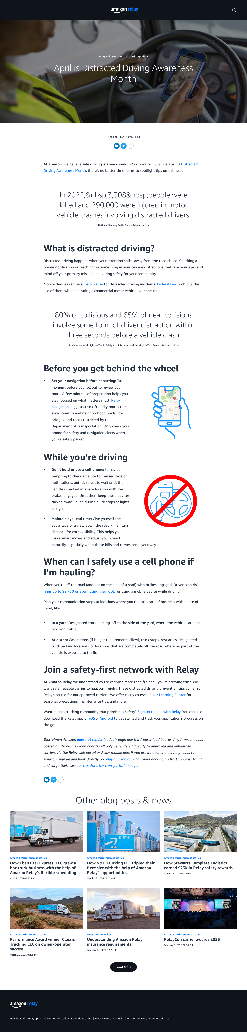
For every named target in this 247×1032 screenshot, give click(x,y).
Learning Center (172, 694)
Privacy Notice (102, 1018)
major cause (93, 284)
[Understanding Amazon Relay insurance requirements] (123, 908)
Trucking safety (138, 56)
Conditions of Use (81, 1018)
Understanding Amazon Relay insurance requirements (115, 941)
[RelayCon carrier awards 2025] (200, 908)
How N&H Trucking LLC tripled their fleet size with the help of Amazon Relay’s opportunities (121, 868)
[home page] (124, 10)
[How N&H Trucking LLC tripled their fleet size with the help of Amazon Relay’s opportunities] (123, 831)
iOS (92, 718)
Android (106, 718)
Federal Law (167, 284)
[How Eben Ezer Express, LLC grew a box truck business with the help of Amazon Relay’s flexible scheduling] (46, 831)
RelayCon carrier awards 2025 (192, 939)
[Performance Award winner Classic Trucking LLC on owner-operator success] (46, 908)
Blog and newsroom (111, 56)
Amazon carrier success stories (28, 857)
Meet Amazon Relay (99, 934)
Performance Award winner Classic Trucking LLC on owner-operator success (42, 944)
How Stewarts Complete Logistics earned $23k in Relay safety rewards (198, 865)
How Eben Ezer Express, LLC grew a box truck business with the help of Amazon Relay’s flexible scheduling (43, 868)
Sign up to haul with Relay (159, 711)
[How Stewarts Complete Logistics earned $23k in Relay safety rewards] (200, 831)
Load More (123, 967)
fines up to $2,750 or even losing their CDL (79, 591)
